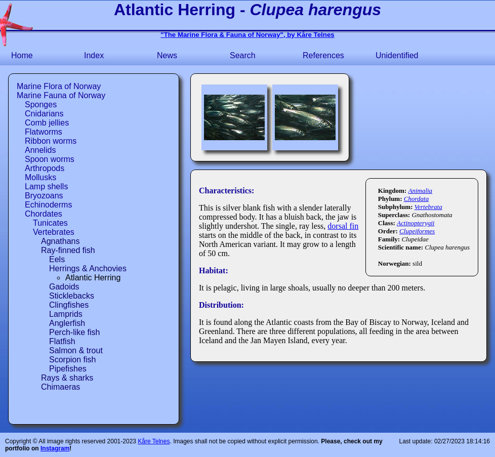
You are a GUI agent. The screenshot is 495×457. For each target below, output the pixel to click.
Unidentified (397, 55)
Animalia (420, 190)
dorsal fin (342, 226)
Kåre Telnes (154, 441)
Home (22, 55)
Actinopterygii (415, 223)
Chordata (416, 198)
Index (94, 55)
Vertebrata (428, 207)
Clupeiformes (417, 231)
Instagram (54, 448)
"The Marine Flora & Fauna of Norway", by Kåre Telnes (247, 34)
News (167, 55)
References (323, 55)
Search (243, 55)
